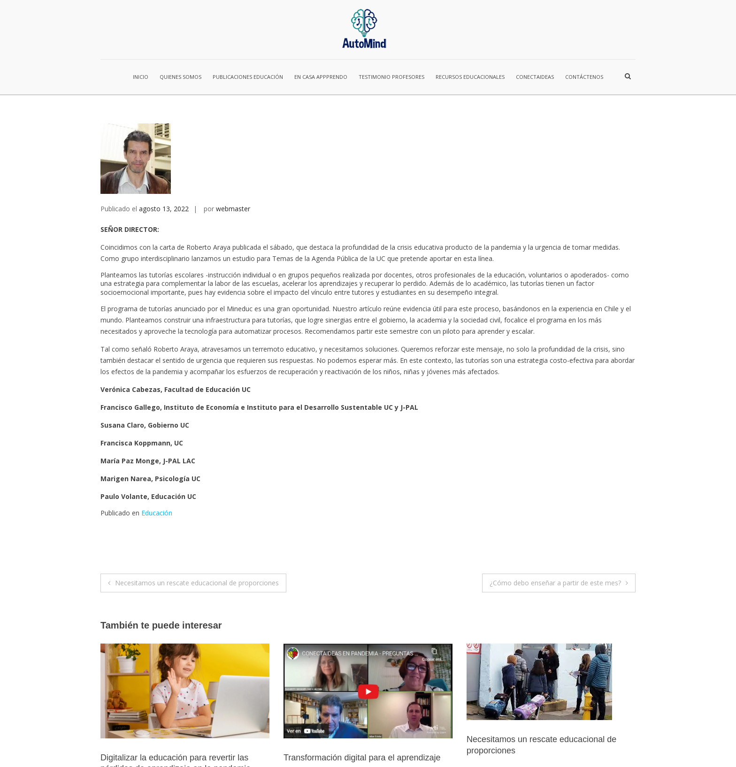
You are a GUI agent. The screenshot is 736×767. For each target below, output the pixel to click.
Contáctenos (584, 76)
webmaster (233, 113)
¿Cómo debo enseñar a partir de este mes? (555, 487)
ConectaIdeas (535, 76)
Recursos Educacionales (470, 76)
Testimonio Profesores (391, 76)
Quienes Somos (180, 76)
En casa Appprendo (320, 76)
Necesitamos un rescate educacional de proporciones (197, 487)
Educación (156, 417)
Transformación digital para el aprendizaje (362, 662)
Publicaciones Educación (248, 76)
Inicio (140, 76)
